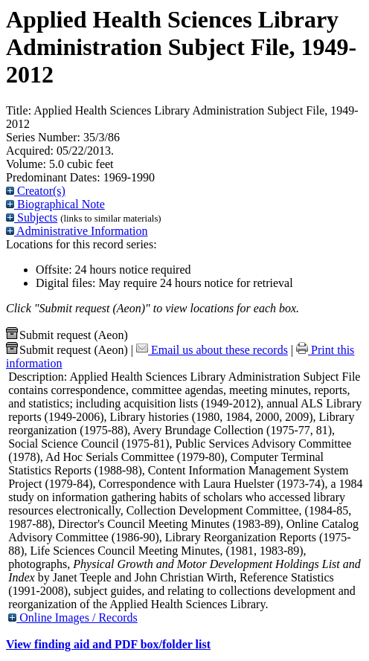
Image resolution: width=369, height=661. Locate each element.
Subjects (31, 217)
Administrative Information (77, 231)
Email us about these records (212, 350)
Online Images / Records (73, 617)
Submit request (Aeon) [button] (67, 335)
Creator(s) (35, 190)
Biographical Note (55, 204)
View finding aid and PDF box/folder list (108, 644)
